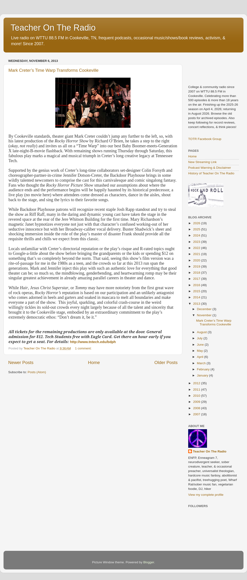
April (200, 357)
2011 (197, 389)
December (204, 309)
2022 (197, 248)
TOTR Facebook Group (204, 139)
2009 (197, 402)
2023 (197, 242)
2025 (197, 229)
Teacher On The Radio (53, 27)
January (203, 375)
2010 (197, 395)
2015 (197, 291)
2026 (197, 223)
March (202, 363)
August (202, 332)
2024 (197, 235)
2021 (197, 254)
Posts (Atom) (37, 372)
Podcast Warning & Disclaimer (209, 167)
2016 (197, 285)
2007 (197, 414)
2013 (197, 303)
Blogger (148, 562)
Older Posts (166, 362)
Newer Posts (20, 362)
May (200, 350)
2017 (197, 278)
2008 (197, 408)
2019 (197, 266)
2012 (197, 383)
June (201, 344)
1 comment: (83, 348)
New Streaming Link (202, 162)
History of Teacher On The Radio (211, 173)
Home (94, 362)
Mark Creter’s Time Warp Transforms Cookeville (53, 70)
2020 (197, 260)
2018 (197, 272)
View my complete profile (205, 494)
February (204, 369)
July (200, 338)
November (204, 315)
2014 (197, 297)
